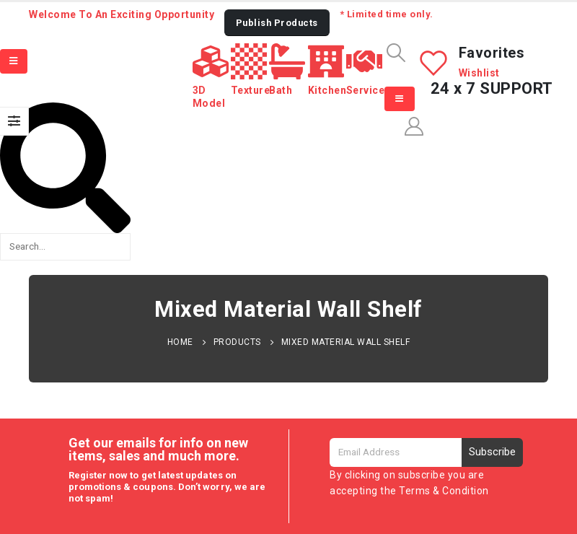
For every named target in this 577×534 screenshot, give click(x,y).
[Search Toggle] (395, 52)
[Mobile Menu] (13, 61)
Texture (250, 90)
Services (368, 90)
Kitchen (327, 90)
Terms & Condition (444, 490)
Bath (280, 90)
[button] (277, 22)
